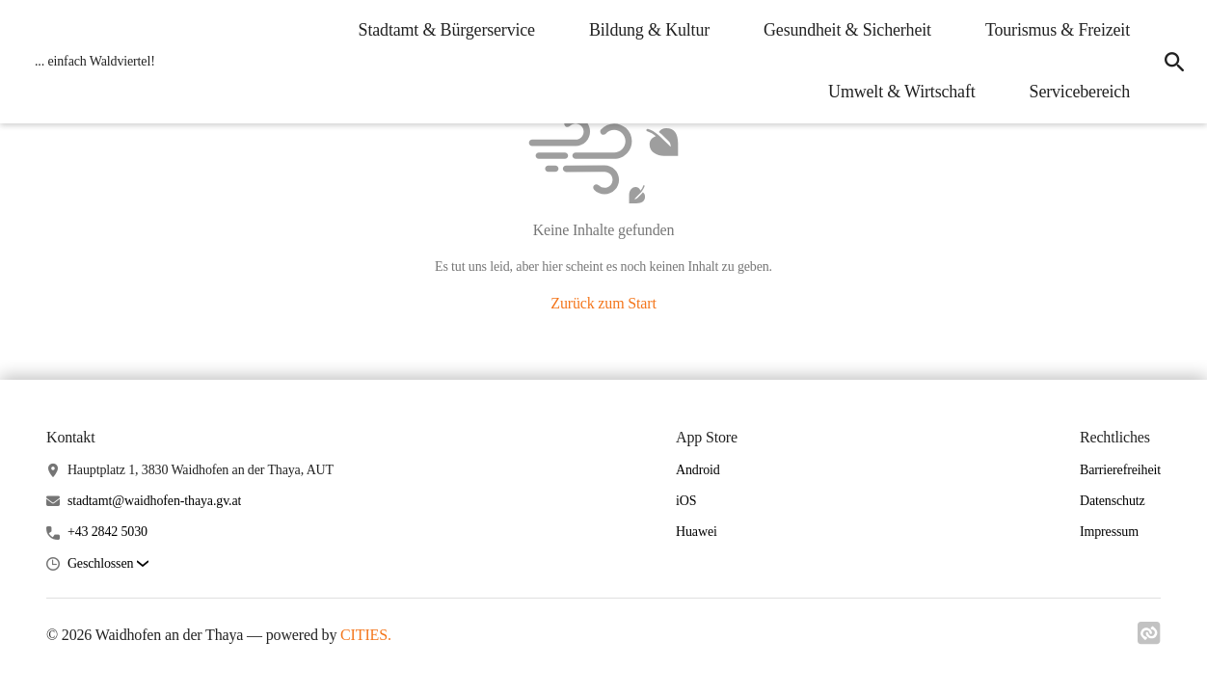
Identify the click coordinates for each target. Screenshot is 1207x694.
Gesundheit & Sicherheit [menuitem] (847, 30)
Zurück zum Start (603, 303)
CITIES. (365, 635)
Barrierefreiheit (1120, 470)
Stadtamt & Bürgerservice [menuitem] (447, 30)
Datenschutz (1112, 501)
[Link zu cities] (1149, 639)
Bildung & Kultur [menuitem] (649, 30)
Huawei (696, 531)
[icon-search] (1174, 61)
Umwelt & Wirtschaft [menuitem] (902, 91)
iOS (686, 501)
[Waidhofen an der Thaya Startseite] (89, 61)
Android (698, 470)
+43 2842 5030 (107, 531)
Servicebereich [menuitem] (1080, 91)
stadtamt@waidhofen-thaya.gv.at (154, 501)
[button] (107, 564)
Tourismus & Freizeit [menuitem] (1057, 30)
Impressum (1109, 531)
